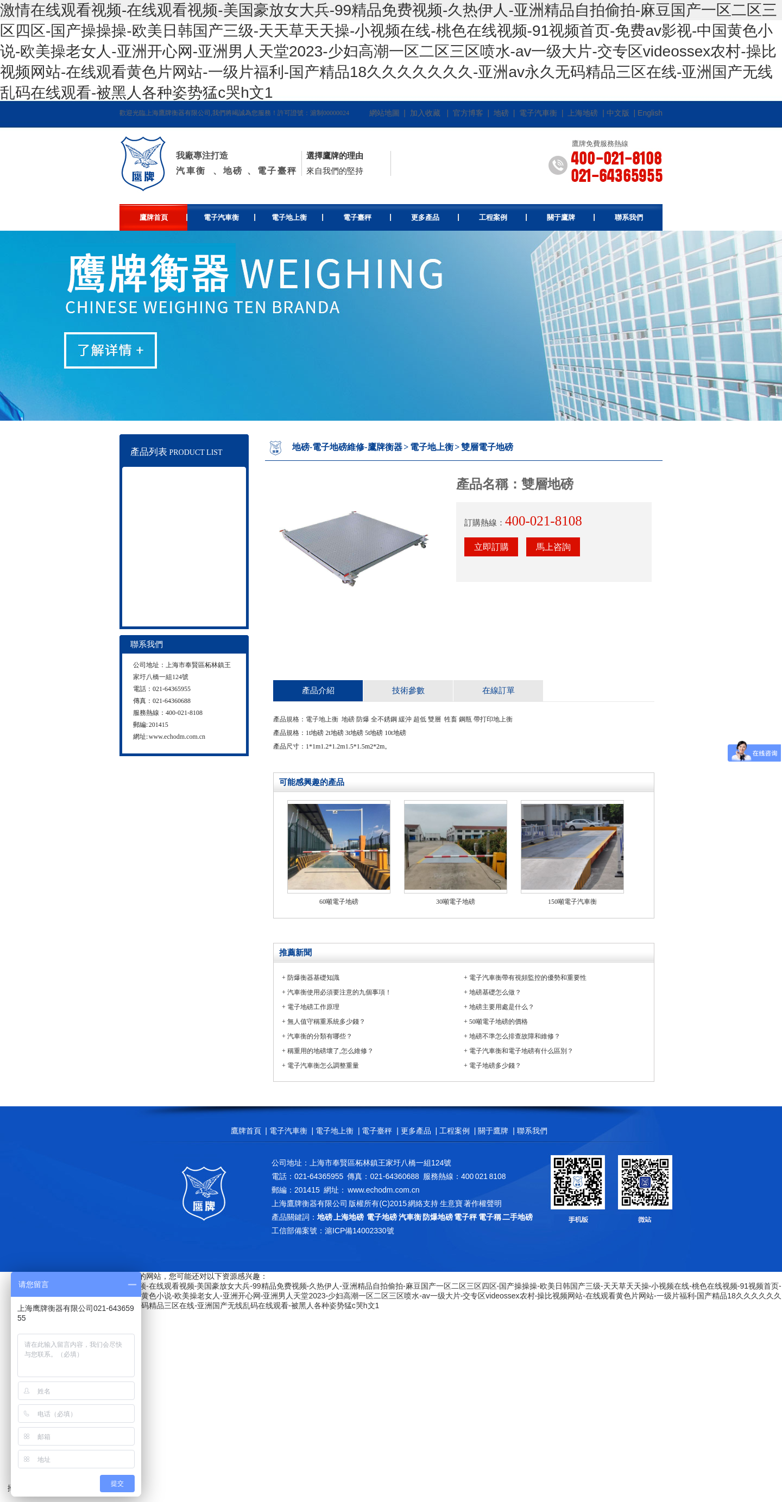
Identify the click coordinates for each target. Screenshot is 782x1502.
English (650, 113)
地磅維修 (167, 604)
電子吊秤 (167, 544)
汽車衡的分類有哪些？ (319, 1036)
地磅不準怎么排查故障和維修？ (514, 1036)
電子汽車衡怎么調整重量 (323, 1065)
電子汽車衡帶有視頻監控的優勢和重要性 (527, 977)
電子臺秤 (367, 217)
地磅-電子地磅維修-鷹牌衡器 (347, 447)
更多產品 (435, 217)
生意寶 (451, 1203)
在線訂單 (498, 690)
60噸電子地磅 (338, 901)
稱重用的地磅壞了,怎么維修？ (330, 1051)
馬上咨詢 (553, 547)
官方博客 (468, 113)
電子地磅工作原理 (313, 1007)
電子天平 (167, 584)
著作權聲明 (483, 1203)
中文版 (618, 113)
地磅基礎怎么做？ (495, 992)
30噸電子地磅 (455, 901)
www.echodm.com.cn (177, 736)
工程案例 (503, 217)
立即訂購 (491, 547)
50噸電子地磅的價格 (498, 1021)
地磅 (501, 113)
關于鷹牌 (571, 217)
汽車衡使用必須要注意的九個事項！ (339, 992)
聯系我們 (629, 217)
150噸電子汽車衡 (572, 901)
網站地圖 (384, 113)
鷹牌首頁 (164, 217)
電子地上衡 (297, 217)
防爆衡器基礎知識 (313, 977)
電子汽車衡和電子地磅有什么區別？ (521, 1051)
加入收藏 (425, 113)
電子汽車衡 (538, 113)
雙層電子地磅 (487, 447)
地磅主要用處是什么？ (501, 1007)
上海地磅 (582, 113)
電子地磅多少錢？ (495, 1065)
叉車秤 (165, 564)
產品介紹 (318, 690)
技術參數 (408, 690)
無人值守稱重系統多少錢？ (326, 1021)
